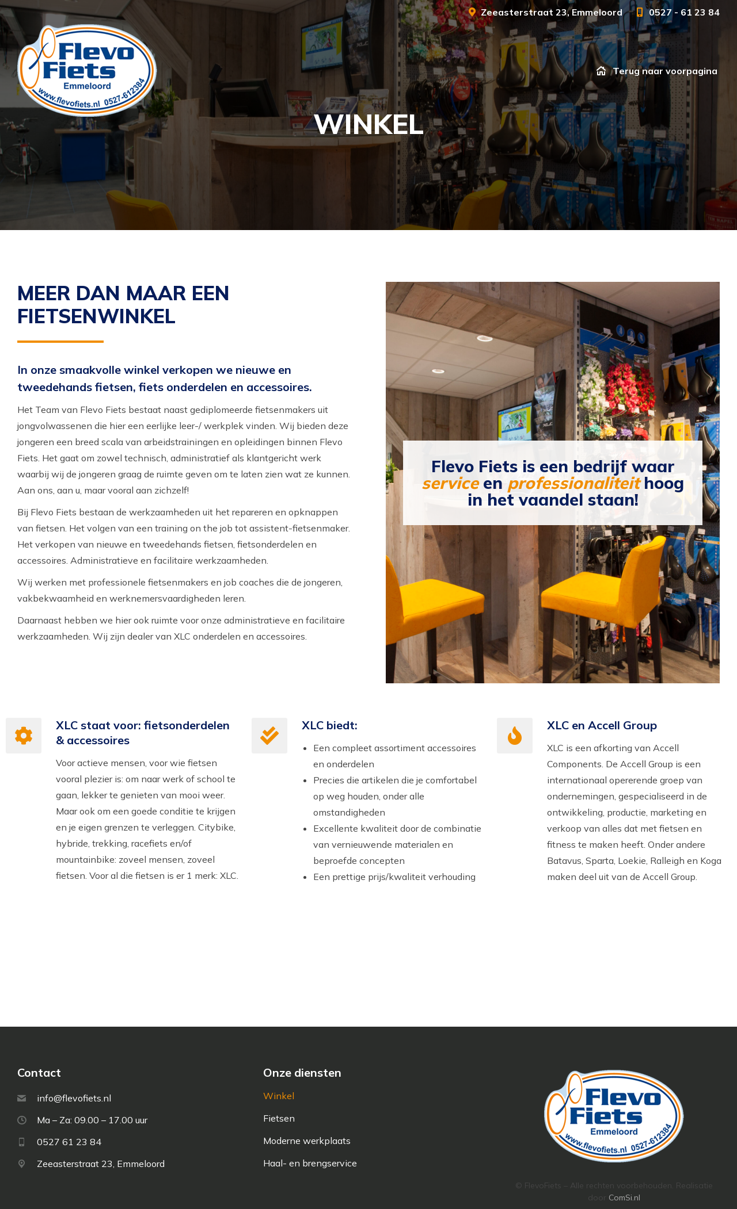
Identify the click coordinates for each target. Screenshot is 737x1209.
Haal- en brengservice (310, 1134)
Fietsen (279, 1089)
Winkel (278, 1067)
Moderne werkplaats (307, 1112)
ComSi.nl (624, 1169)
